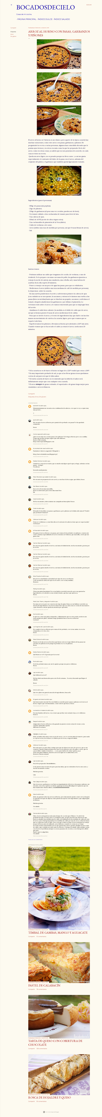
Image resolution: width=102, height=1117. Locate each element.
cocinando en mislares (39, 710)
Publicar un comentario (35, 839)
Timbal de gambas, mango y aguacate (58, 932)
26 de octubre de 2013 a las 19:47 (40, 740)
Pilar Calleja (36, 781)
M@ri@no (36, 734)
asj (34, 420)
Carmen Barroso (37, 543)
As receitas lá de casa (39, 448)
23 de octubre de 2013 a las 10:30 (40, 657)
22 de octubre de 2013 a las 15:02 (40, 494)
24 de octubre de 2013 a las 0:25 (40, 694)
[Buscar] (88, 5)
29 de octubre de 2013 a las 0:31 (40, 789)
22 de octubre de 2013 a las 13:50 (40, 481)
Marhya (35, 589)
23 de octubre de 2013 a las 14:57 (40, 668)
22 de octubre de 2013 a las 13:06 (40, 456)
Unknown (36, 519)
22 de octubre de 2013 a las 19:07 (40, 609)
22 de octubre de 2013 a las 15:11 (40, 515)
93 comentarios (41, 1101)
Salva (34, 794)
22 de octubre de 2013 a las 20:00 (41, 634)
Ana (34, 614)
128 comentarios (41, 1048)
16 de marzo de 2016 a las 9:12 (40, 808)
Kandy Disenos (37, 652)
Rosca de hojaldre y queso (49, 1097)
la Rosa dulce (37, 530)
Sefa (34, 690)
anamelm (36, 405)
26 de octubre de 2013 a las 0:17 (40, 729)
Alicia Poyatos (37, 576)
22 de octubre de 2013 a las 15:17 (40, 526)
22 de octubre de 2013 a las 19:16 (40, 622)
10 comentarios (41, 936)
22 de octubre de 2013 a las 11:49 (40, 415)
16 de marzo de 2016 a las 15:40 (40, 836)
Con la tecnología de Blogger (51, 1112)
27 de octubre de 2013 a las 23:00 (40, 777)
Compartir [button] (13, 28)
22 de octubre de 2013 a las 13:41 (40, 472)
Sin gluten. (13, 36)
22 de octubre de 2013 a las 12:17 (40, 443)
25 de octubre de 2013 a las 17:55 (40, 705)
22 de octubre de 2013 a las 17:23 (40, 584)
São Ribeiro (36, 486)
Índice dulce (44, 19)
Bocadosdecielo (45, 7)
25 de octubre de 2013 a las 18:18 (40, 717)
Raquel (35, 721)
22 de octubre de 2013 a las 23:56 (40, 647)
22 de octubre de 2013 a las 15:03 (40, 503)
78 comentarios (41, 989)
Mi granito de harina (38, 699)
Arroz (12, 34)
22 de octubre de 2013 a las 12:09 (40, 429)
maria (34, 499)
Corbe (35, 508)
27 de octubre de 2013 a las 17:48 (40, 756)
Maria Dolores (37, 639)
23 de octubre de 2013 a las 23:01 (40, 685)
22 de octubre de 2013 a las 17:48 (40, 597)
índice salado (61, 19)
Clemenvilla (36, 813)
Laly (34, 672)
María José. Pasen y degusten (41, 601)
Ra (34, 661)
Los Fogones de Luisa (39, 626)
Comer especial (37, 434)
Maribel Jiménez (37, 461)
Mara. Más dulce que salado (41, 477)
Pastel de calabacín (44, 985)
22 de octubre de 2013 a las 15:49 (40, 538)
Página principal (25, 19)
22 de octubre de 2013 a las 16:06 (40, 549)
